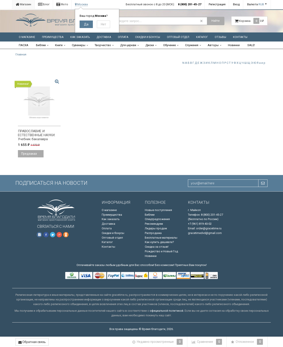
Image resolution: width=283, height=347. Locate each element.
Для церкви (128, 45)
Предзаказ (29, 153)
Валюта (255, 4)
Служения (191, 45)
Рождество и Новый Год (161, 251)
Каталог (202, 37)
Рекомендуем (154, 223)
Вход (236, 4)
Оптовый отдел (178, 37)
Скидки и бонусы (147, 37)
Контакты (240, 37)
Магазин (23, 4)
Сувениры (78, 45)
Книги (59, 45)
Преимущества (52, 37)
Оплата (123, 37)
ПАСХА (23, 45)
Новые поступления (158, 210)
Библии (41, 45)
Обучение (169, 45)
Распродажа (153, 233)
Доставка (104, 37)
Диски (149, 45)
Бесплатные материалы (161, 237)
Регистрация (217, 4)
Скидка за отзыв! (156, 246)
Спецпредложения (157, 219)
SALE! (251, 45)
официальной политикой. (167, 310)
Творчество (103, 45)
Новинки (234, 45)
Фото (62, 4)
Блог (44, 4)
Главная (20, 54)
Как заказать (80, 37)
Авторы (213, 45)
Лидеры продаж (156, 228)
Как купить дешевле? (159, 242)
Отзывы (220, 37)
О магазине (27, 37)
